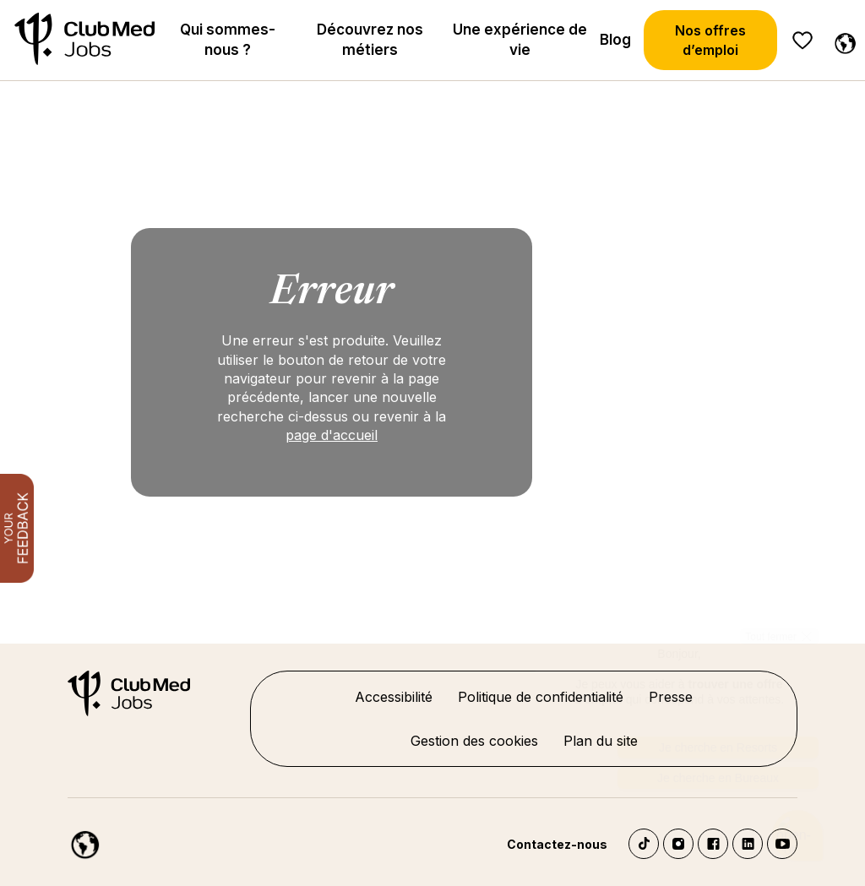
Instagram (678, 844)
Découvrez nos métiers (370, 39)
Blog (615, 39)
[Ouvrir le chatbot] (797, 835)
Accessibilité (393, 696)
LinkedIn (747, 844)
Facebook (713, 844)
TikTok (643, 844)
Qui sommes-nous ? (227, 39)
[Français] (841, 40)
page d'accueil (332, 435)
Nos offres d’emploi (710, 39)
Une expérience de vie (520, 39)
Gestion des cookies (474, 740)
